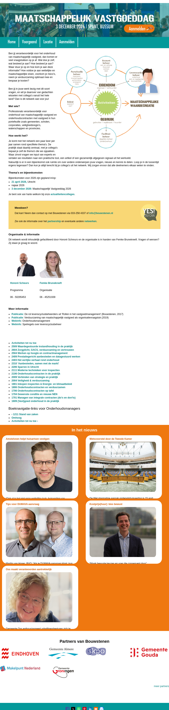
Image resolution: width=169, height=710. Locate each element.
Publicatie (17, 317)
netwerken (90, 221)
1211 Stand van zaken (25, 414)
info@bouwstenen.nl (101, 213)
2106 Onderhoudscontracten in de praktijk (36, 373)
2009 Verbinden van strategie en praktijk (35, 377)
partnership (54, 221)
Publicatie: (18, 314)
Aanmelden (67, 41)
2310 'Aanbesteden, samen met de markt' (35, 363)
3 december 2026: (22, 188)
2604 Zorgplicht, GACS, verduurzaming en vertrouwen (43, 349)
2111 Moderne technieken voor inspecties (36, 370)
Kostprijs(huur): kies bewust (106, 504)
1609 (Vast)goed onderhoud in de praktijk (35, 401)
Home (12, 41)
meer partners (161, 686)
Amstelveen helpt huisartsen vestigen (27, 439)
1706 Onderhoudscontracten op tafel (33, 390)
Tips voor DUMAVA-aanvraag (22, 504)
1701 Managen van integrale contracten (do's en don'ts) (44, 397)
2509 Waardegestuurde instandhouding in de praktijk (42, 346)
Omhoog (16, 417)
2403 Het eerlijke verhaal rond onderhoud (35, 360)
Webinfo (16, 320)
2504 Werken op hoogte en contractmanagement (40, 353)
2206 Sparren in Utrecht (25, 367)
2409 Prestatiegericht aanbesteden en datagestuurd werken (46, 356)
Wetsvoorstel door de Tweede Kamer (111, 439)
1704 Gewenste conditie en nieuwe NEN (34, 394)
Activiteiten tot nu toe (24, 343)
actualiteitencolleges (62, 194)
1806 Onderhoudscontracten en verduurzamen (38, 387)
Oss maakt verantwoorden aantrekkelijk (29, 569)
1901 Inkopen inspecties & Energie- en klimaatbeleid (42, 384)
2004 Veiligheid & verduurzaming (30, 380)
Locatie (48, 41)
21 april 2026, (19, 181)
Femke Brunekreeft (51, 283)
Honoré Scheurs (19, 283)
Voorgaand (29, 41)
